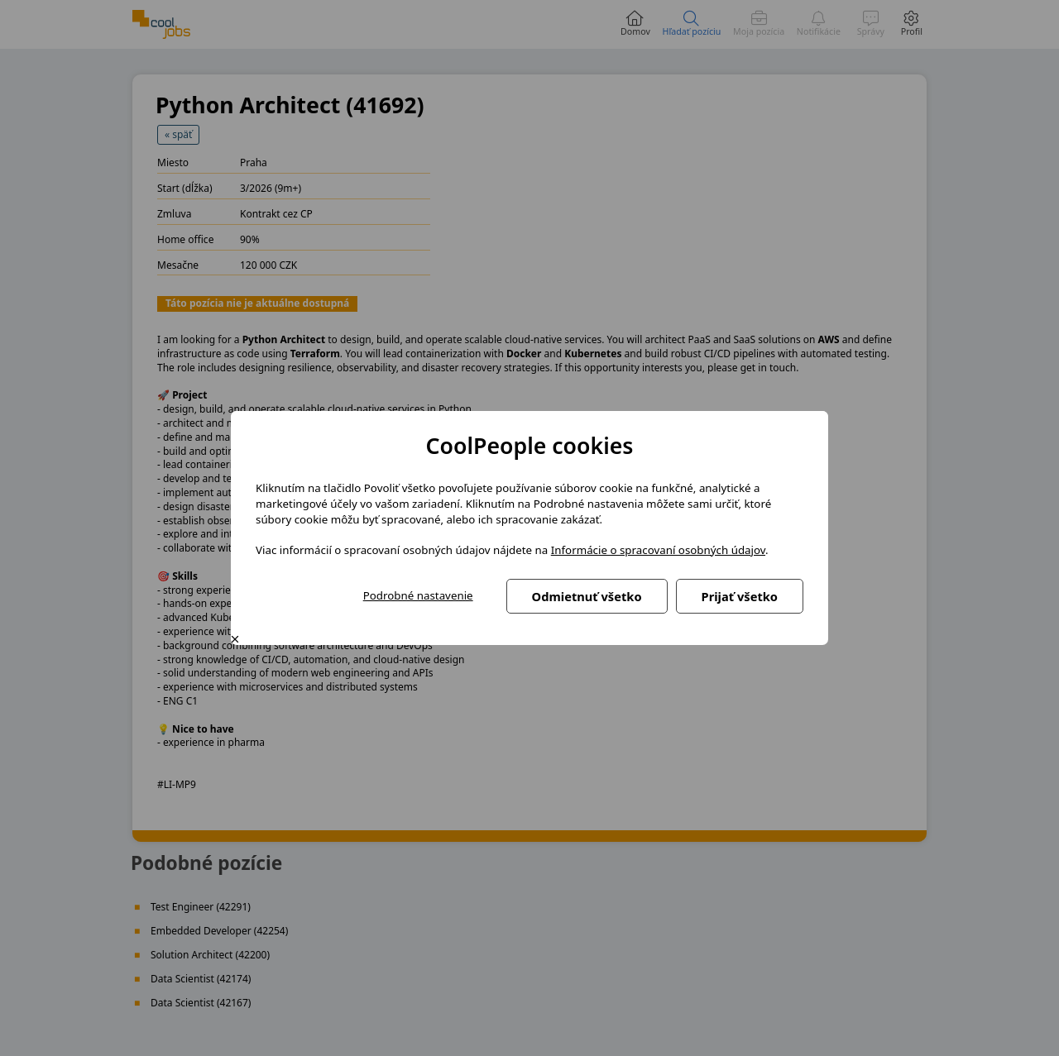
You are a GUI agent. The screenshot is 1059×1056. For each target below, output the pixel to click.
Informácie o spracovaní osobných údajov (658, 549)
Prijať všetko (740, 596)
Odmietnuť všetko (587, 596)
